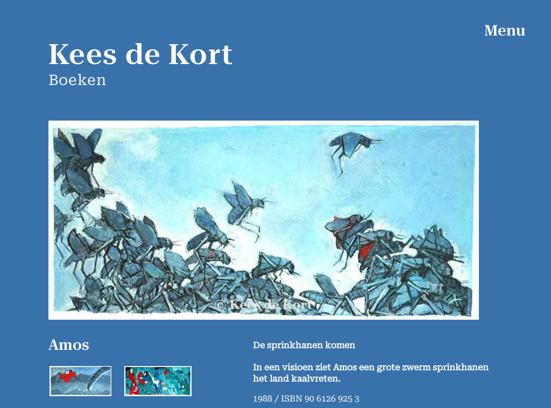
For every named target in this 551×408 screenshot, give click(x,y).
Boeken (77, 80)
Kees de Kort (141, 54)
